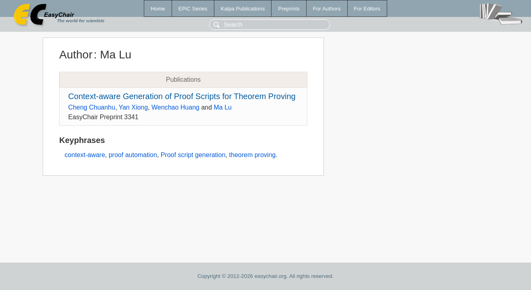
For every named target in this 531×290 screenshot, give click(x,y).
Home (158, 9)
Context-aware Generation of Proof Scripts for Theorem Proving (181, 96)
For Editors (367, 9)
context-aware (84, 154)
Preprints (288, 9)
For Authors (327, 9)
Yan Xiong (133, 107)
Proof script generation (193, 154)
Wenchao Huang (175, 107)
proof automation (133, 154)
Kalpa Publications (243, 9)
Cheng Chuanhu (91, 107)
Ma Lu (223, 107)
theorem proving (252, 154)
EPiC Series (192, 9)
